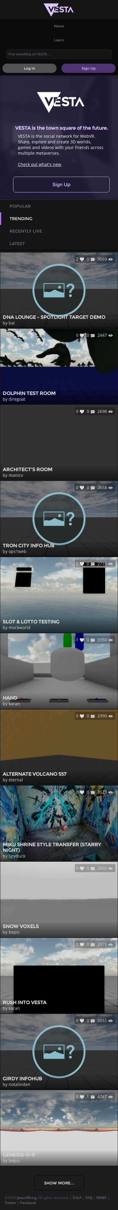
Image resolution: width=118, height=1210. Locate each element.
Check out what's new (39, 164)
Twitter (10, 1202)
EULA (77, 1197)
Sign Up (61, 184)
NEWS (101, 1197)
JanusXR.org (27, 1197)
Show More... (59, 1183)
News (59, 26)
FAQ (89, 1197)
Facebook (28, 1202)
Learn (59, 40)
